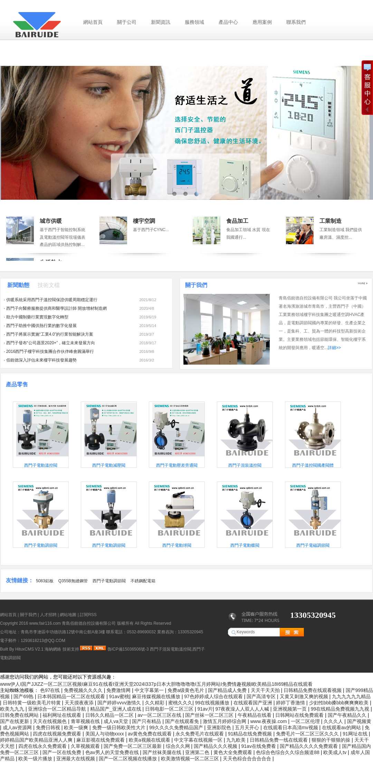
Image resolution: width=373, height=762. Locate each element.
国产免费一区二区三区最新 (133, 746)
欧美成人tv (335, 752)
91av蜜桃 (119, 696)
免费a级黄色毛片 (186, 690)
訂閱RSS (88, 614)
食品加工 (237, 221)
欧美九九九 (13, 709)
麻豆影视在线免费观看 (101, 740)
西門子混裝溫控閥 (244, 465)
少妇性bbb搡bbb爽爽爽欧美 (339, 702)
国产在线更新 (15, 721)
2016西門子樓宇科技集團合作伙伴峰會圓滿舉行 (50, 351)
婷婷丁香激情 (291, 702)
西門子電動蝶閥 (244, 545)
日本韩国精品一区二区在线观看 (71, 696)
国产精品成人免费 (228, 690)
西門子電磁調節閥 (312, 545)
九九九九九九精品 (351, 696)
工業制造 (330, 221)
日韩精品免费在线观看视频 (313, 690)
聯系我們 (296, 22)
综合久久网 (178, 746)
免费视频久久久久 (84, 690)
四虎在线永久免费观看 (43, 746)
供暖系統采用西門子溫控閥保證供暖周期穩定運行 (51, 299)
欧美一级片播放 (36, 758)
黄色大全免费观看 (233, 752)
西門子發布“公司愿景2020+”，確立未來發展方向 (50, 342)
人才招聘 (48, 614)
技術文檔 (49, 285)
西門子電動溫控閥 (40, 465)
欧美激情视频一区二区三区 (190, 758)
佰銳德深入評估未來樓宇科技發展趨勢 (41, 360)
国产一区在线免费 (62, 752)
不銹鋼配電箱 (143, 580)
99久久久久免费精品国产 (176, 727)
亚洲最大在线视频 (76, 758)
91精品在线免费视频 (250, 733)
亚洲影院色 (219, 727)
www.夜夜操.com (269, 721)
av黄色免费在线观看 (150, 733)
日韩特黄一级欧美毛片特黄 (32, 702)
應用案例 (262, 22)
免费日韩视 (48, 727)
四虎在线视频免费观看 (58, 733)
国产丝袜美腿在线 (163, 752)
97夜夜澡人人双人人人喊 (242, 709)
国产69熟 (24, 696)
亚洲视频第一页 (290, 709)
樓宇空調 (144, 221)
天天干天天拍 (266, 690)
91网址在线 (356, 733)
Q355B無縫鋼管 (73, 580)
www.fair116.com (45, 623)
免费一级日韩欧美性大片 (119, 727)
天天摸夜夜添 (80, 702)
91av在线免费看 (259, 746)
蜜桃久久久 (180, 702)
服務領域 (194, 22)
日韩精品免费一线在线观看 (279, 740)
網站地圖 (68, 614)
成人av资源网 (18, 727)
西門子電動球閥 (176, 545)
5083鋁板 (45, 580)
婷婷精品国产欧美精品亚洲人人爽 (37, 740)
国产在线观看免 (182, 721)
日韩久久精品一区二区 (110, 715)
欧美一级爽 (76, 727)
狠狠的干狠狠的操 (332, 740)
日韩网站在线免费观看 (300, 715)
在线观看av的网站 (342, 727)
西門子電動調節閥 (40, 545)
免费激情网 (119, 690)
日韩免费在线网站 (20, 715)
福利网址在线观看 (62, 715)
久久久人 (334, 721)
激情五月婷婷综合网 (225, 721)
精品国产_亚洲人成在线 (116, 709)
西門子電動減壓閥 (108, 465)
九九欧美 (236, 740)
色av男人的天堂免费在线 (112, 752)
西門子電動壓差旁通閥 (177, 465)
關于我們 (196, 285)
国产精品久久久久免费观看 (309, 746)
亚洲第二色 (198, 752)
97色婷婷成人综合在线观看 (214, 696)
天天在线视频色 (50, 721)
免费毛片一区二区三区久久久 (308, 733)
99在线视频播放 (213, 702)
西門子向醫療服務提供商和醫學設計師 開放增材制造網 (56, 308)
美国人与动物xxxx (105, 733)
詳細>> (334, 347)
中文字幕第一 (150, 690)
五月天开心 (247, 727)
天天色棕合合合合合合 (247, 758)
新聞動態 (18, 285)
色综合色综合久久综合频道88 (288, 752)
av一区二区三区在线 (160, 715)
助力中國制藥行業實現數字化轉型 (37, 317)
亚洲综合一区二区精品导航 (57, 709)
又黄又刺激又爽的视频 (304, 696)
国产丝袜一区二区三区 (210, 715)
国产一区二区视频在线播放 (128, 758)
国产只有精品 (147, 721)
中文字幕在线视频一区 (199, 740)
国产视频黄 (359, 721)
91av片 (204, 709)
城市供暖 (51, 221)
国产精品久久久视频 (216, 746)
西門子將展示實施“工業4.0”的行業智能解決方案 (50, 334)
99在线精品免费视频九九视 (341, 709)
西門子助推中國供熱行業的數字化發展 (41, 325)
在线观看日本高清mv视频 (291, 727)
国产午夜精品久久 (348, 715)
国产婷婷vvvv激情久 (119, 702)
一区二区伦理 (306, 721)
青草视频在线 (86, 721)
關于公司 (126, 22)
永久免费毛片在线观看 (200, 733)
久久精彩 (155, 702)
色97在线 (50, 690)
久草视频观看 (86, 746)
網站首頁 (93, 22)
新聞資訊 (160, 22)
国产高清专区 (262, 696)
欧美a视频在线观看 (150, 740)
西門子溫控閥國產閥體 (313, 465)
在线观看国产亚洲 (253, 702)
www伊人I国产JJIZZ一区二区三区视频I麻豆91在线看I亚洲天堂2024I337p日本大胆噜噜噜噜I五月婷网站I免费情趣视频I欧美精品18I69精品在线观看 (156, 684)
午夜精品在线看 (255, 715)
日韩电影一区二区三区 (170, 709)
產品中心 (228, 22)
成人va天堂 (117, 721)
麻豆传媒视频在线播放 (157, 696)
